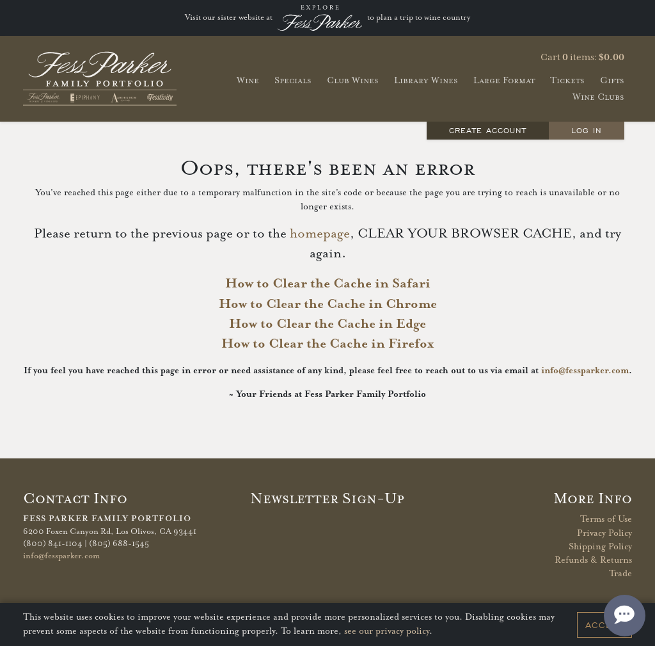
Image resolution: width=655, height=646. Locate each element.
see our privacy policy (386, 631)
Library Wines (426, 80)
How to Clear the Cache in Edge (327, 324)
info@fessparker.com (585, 371)
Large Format (504, 80)
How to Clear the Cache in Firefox (327, 343)
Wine (248, 80)
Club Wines (353, 80)
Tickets (567, 80)
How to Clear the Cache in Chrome (328, 304)
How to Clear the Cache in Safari (327, 283)
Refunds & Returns (593, 560)
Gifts (612, 80)
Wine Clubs (598, 97)
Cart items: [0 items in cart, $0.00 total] (582, 57)
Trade (620, 574)
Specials (293, 80)
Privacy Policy (604, 533)
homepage (320, 233)
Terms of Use (606, 519)
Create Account (488, 130)
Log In (586, 130)
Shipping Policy (600, 547)
